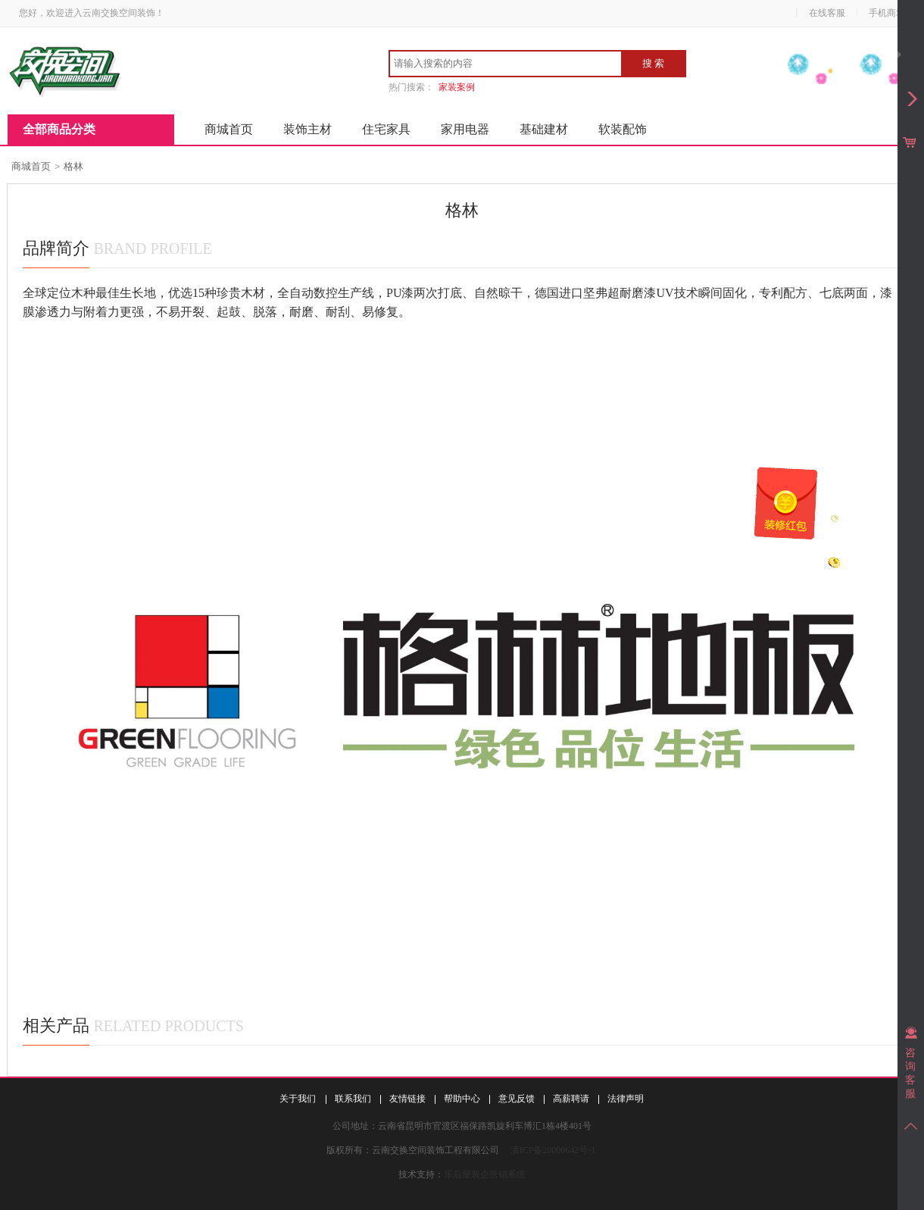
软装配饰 (622, 129)
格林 (73, 166)
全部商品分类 (59, 129)
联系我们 (353, 1098)
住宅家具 (386, 129)
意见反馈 (516, 1098)
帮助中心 (462, 1098)
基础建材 (544, 129)
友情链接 (407, 1098)
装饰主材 (307, 129)
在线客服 (827, 13)
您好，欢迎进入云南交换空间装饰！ (91, 13)
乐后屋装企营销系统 (485, 1174)
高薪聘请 (571, 1098)
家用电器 (465, 129)
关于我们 (297, 1098)
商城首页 (228, 129)
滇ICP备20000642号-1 (553, 1150)
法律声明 (625, 1098)
